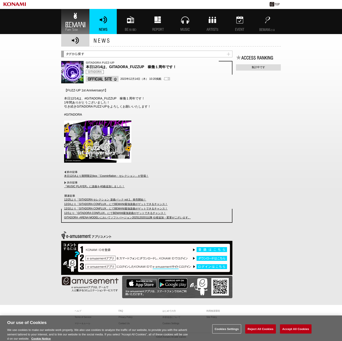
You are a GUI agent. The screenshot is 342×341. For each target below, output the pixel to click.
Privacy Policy (125, 317)
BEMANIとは (267, 21)
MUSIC (185, 21)
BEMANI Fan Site (75, 21)
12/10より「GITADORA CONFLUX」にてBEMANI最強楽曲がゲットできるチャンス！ (116, 208)
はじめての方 (169, 311)
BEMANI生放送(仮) (130, 21)
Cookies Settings (227, 330)
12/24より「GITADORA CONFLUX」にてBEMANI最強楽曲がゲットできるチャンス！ (116, 204)
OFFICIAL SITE (102, 79)
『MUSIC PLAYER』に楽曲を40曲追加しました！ (94, 186)
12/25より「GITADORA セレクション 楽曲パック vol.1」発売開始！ (105, 199)
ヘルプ (78, 311)
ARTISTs (212, 21)
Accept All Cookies (295, 330)
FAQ (121, 311)
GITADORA (95, 71)
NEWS (103, 21)
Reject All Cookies (260, 330)
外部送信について (171, 317)
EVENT (239, 21)
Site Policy (211, 317)
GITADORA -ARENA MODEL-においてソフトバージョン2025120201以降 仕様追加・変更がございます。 (127, 217)
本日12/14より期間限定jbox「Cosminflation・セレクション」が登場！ (106, 175)
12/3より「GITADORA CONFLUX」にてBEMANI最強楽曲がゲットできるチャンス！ (115, 213)
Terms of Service (83, 317)
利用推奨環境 (213, 311)
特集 (157, 21)
